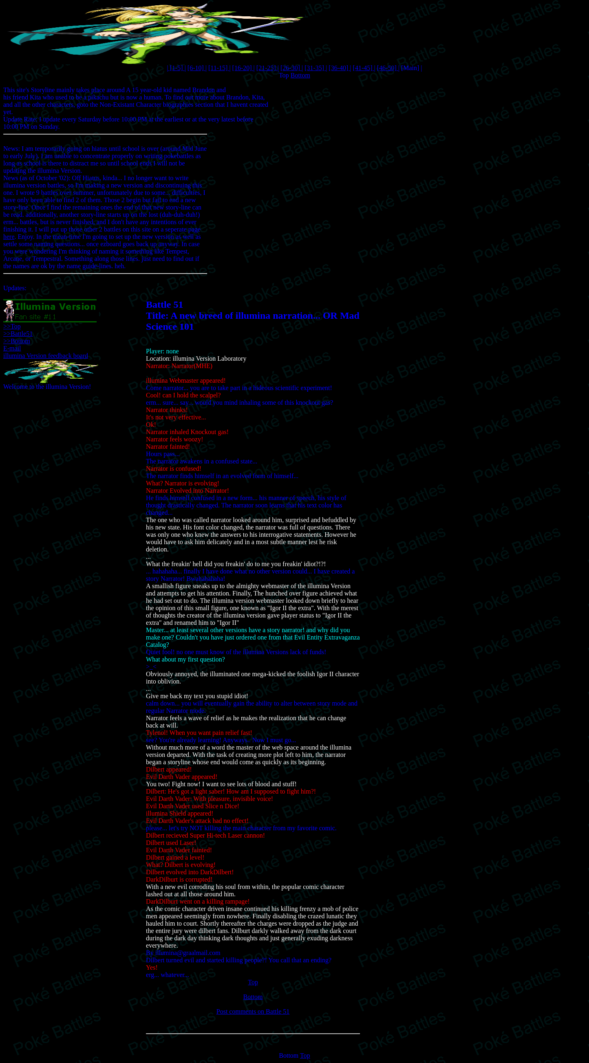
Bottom (300, 75)
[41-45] (363, 67)
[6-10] (196, 67)
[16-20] (243, 67)
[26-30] (291, 67)
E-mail (12, 348)
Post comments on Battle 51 (253, 1011)
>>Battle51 (18, 333)
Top (284, 75)
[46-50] (387, 67)
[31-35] (315, 67)
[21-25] (267, 67)
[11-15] (218, 67)
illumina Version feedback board (45, 355)
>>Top (12, 326)
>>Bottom (16, 340)
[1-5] (176, 67)
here (9, 236)
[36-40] (339, 67)
